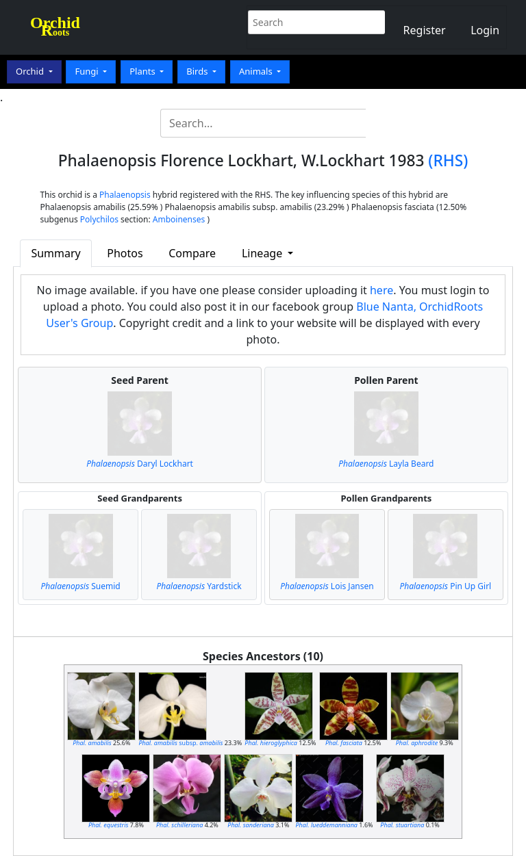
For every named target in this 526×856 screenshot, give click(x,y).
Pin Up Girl (445, 586)
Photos (124, 253)
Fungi (88, 71)
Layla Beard (386, 463)
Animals (257, 71)
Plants (143, 71)
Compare (192, 253)
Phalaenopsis (125, 194)
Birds (198, 71)
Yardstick (198, 586)
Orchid (31, 71)
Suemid (81, 586)
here (381, 290)
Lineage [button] (263, 253)
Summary (55, 253)
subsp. (180, 742)
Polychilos (99, 219)
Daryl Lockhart (139, 463)
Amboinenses (179, 219)
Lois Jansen (327, 586)
